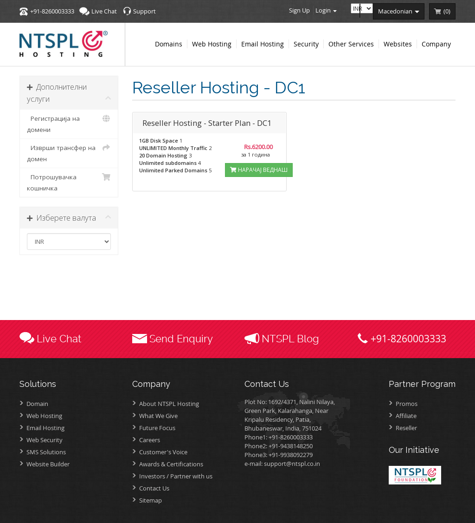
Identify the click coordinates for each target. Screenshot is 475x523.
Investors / (175, 476)
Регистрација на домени (69, 123)
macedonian (398, 11)
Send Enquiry (181, 339)
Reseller (406, 428)
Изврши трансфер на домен (69, 152)
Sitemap (150, 500)
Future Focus (157, 428)
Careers (149, 440)
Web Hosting (44, 416)
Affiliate (406, 416)
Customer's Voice (163, 452)
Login (326, 10)
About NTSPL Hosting (169, 403)
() (446, 11)
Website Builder (48, 464)
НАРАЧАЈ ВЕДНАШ (259, 170)
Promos (406, 403)
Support (144, 11)
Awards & (171, 464)
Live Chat (104, 11)
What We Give (158, 416)
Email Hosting (45, 428)
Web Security (44, 440)
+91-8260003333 (52, 11)
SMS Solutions (46, 452)
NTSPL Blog (290, 339)
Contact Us (154, 488)
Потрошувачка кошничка (69, 181)
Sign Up (299, 10)
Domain (37, 403)
